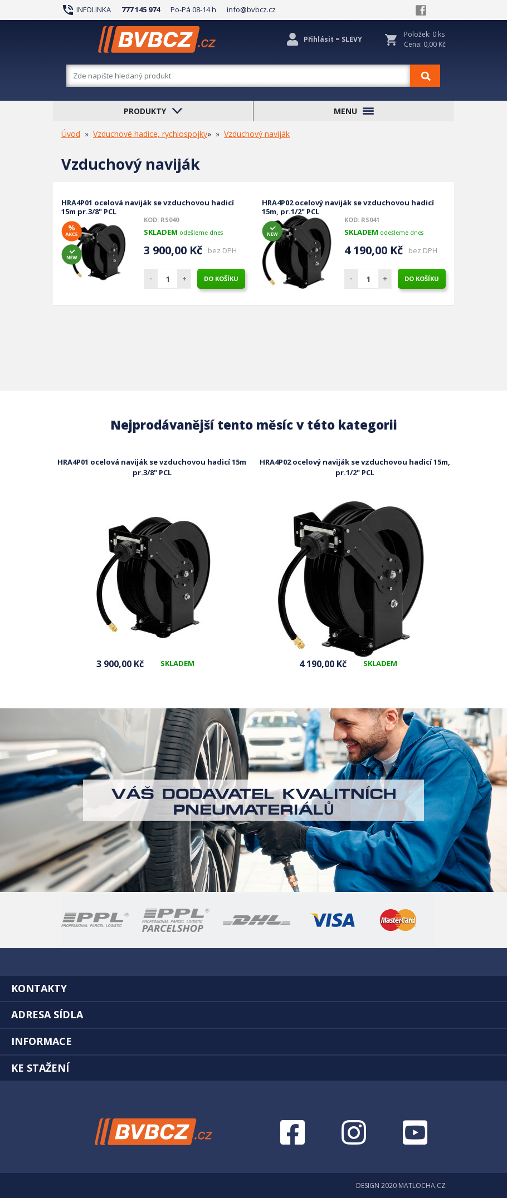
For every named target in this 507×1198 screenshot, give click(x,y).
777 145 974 (140, 9)
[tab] (253, 988)
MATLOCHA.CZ (422, 1185)
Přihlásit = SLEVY (333, 39)
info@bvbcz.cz (251, 9)
